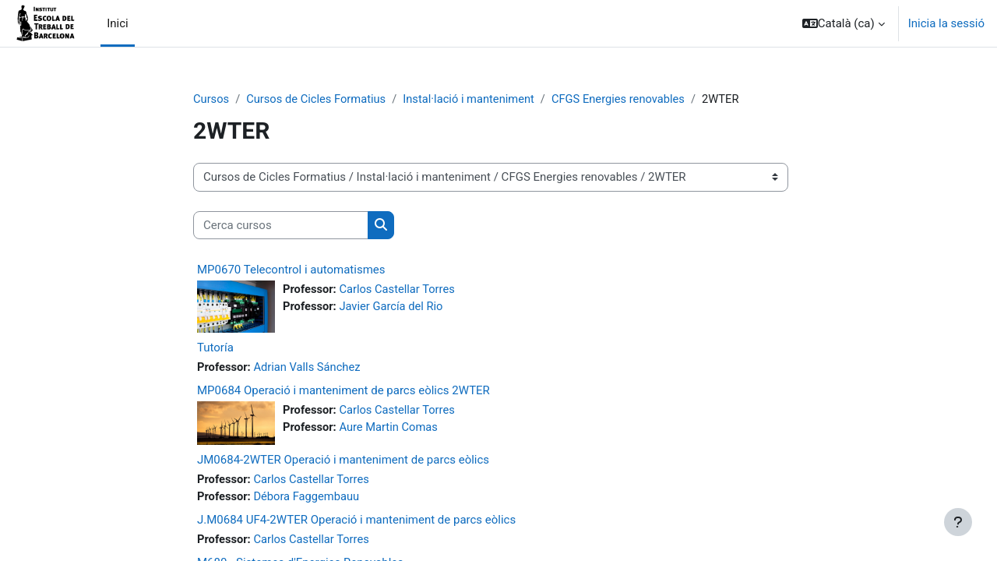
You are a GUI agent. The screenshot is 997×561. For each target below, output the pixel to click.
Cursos (211, 99)
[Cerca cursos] (280, 225)
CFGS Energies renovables (626, 99)
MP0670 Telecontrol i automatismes (291, 270)
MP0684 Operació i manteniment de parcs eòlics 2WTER (343, 391)
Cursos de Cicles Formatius (318, 99)
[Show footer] (958, 522)
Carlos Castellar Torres (399, 290)
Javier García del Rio (393, 307)
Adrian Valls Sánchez (309, 367)
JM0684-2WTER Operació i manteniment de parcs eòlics (343, 460)
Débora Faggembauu (309, 497)
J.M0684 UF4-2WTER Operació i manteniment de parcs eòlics (356, 520)
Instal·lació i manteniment (474, 99)
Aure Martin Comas (390, 428)
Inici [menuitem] (118, 23)
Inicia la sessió (946, 23)
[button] (843, 23)
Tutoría (215, 347)
